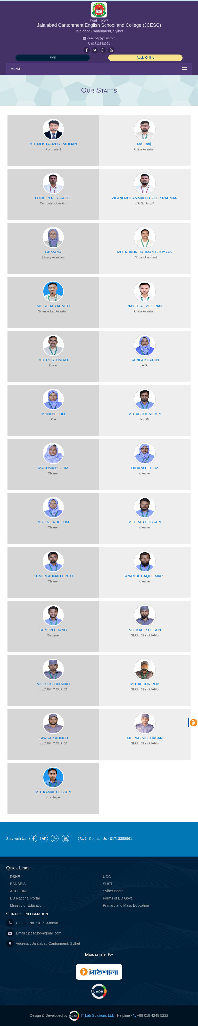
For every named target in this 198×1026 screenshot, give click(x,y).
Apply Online (145, 57)
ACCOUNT (19, 891)
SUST (107, 884)
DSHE (15, 877)
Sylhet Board (113, 891)
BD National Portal (25, 898)
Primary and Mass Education (126, 905)
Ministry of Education (27, 905)
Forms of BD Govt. (118, 898)
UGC (107, 877)
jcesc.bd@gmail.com (44, 933)
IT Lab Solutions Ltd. (92, 1015)
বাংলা (53, 57)
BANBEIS (18, 884)
